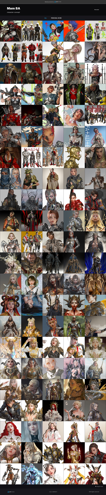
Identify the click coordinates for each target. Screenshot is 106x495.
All (45, 18)
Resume (96, 9)
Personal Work (56, 18)
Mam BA (13, 8)
